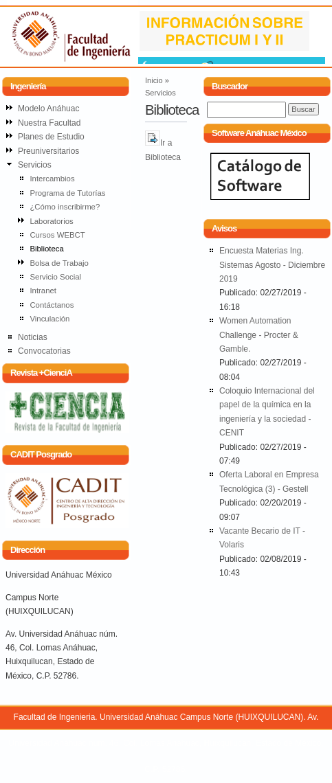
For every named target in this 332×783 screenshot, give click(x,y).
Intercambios (52, 178)
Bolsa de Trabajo (59, 263)
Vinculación (49, 319)
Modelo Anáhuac (48, 108)
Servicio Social (55, 277)
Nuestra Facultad (49, 123)
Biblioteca (46, 249)
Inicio (154, 80)
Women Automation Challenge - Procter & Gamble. (258, 335)
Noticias (32, 337)
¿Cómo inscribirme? (65, 207)
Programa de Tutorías (67, 193)
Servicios (160, 93)
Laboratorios (51, 221)
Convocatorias (44, 351)
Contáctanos (52, 305)
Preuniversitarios (48, 151)
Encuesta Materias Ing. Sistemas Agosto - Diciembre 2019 (272, 265)
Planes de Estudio (51, 136)
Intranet (43, 290)
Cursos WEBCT (57, 235)
